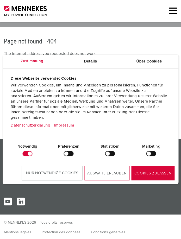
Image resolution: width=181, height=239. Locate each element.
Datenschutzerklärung (30, 125)
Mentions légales (17, 232)
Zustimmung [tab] (32, 61)
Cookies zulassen (153, 173)
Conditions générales (108, 232)
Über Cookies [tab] (149, 61)
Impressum (64, 125)
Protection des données (61, 232)
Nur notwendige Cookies (52, 173)
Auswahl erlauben (107, 173)
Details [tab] (90, 61)
